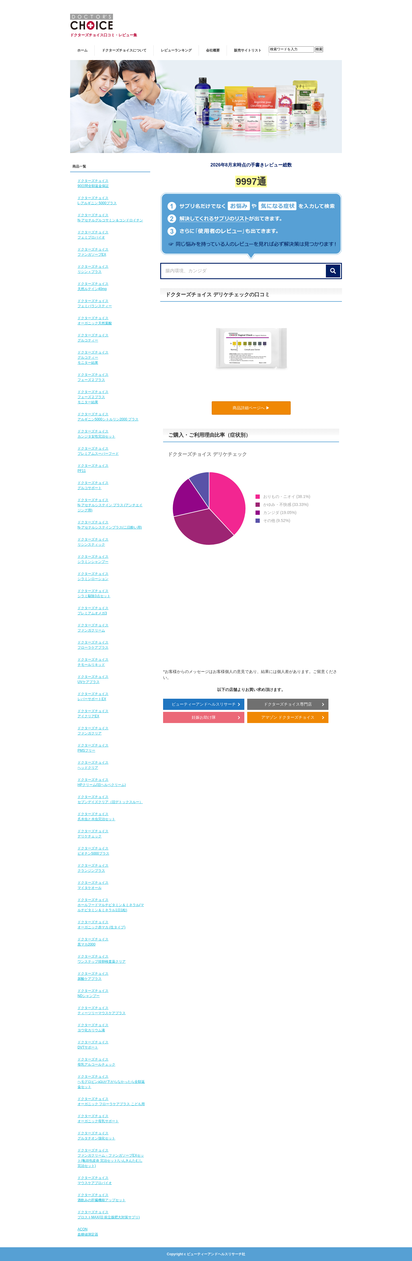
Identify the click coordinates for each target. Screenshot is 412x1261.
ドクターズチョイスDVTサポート (93, 1044)
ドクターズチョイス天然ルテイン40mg (93, 286)
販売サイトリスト (248, 50)
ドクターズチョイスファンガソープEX (93, 252)
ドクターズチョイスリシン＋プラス (93, 269)
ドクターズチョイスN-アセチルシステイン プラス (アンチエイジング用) (110, 505)
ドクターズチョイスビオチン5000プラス (93, 850)
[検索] (333, 271)
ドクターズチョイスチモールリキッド (93, 662)
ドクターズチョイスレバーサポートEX (93, 696)
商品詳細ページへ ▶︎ (251, 408)
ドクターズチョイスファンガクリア (93, 730)
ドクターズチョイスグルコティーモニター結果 (93, 357)
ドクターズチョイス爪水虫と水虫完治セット (96, 816)
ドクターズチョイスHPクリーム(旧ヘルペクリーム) (102, 782)
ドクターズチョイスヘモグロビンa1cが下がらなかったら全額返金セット (111, 1082)
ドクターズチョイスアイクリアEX (93, 713)
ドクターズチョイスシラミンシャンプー (93, 559)
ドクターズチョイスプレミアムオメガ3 (93, 610)
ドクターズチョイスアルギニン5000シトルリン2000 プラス (108, 416)
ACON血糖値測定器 (88, 1231)
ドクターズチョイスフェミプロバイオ (93, 234)
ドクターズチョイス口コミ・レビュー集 (103, 35)
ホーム (82, 50)
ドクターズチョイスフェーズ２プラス (93, 377)
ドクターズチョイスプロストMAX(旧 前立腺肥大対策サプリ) (109, 1214)
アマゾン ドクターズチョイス (287, 717)
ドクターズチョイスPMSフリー (93, 747)
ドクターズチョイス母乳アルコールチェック (96, 1062)
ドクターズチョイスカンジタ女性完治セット (96, 433)
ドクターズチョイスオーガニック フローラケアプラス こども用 (111, 1101)
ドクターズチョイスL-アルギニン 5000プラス (97, 200)
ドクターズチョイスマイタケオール (93, 885)
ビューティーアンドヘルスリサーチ (204, 704)
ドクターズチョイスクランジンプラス (93, 868)
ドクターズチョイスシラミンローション (93, 576)
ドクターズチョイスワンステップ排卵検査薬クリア (102, 959)
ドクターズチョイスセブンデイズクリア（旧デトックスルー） (110, 799)
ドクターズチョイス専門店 (288, 704)
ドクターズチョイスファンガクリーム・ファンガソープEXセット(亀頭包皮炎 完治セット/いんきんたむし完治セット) (111, 1158)
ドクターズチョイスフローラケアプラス (93, 645)
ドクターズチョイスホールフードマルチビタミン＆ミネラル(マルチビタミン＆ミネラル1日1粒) (111, 905)
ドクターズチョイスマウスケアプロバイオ (95, 1180)
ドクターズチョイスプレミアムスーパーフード (98, 451)
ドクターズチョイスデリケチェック (93, 833)
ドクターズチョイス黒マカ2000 (93, 941)
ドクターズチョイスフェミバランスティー (95, 303)
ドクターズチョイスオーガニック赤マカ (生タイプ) (101, 924)
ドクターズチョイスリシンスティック (93, 542)
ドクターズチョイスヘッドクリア (93, 765)
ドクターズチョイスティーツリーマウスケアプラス (102, 1010)
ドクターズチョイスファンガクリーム (93, 627)
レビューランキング (176, 50)
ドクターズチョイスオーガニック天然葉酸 (95, 320)
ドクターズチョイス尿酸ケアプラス (93, 976)
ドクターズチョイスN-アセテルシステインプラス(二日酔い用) (110, 524)
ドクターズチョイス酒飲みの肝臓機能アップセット (102, 1197)
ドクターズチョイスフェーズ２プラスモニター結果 (93, 397)
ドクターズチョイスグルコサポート (93, 485)
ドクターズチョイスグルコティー (93, 337)
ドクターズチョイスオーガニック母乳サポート (98, 1118)
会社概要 (213, 50)
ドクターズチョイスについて (124, 50)
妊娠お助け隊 (204, 717)
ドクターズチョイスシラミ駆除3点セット (94, 593)
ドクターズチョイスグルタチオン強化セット (96, 1135)
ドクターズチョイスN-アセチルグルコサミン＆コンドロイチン (110, 217)
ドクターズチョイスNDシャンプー (93, 993)
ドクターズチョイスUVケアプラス (93, 679)
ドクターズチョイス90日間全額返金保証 (93, 183)
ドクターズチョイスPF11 (93, 468)
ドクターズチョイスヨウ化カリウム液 (93, 1027)
